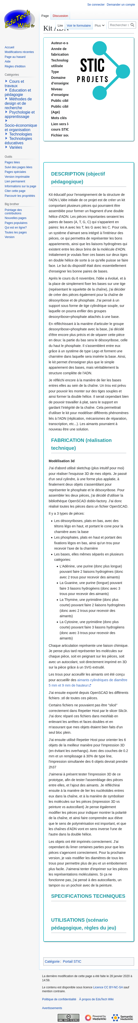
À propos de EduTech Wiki (96, 999)
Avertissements (52, 1008)
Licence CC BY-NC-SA (108, 987)
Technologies (20, 134)
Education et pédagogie (18, 92)
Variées (15, 147)
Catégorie (52, 961)
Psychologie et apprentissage (20, 114)
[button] (6, 81)
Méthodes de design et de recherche (18, 103)
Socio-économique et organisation (21, 127)
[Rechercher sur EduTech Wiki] (122, 25)
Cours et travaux (14, 83)
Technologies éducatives (18, 140)
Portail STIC (72, 961)
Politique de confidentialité (59, 999)
